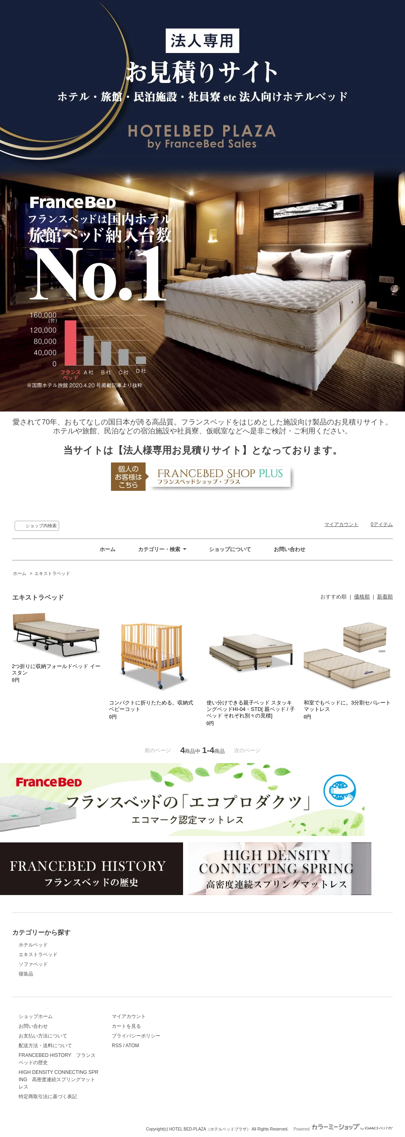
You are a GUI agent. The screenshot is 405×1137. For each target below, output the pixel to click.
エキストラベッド (52, 573)
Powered (343, 1129)
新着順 (385, 597)
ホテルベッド (33, 945)
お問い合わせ (289, 549)
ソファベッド (33, 964)
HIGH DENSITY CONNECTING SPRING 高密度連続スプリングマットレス (58, 1079)
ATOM (132, 1045)
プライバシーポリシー (136, 1036)
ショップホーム (36, 1016)
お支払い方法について (43, 1036)
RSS (117, 1045)
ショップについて (230, 549)
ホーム (107, 549)
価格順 (362, 597)
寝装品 (26, 974)
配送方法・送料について (45, 1045)
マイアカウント (341, 524)
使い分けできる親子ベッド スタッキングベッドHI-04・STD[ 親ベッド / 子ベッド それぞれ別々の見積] (251, 709)
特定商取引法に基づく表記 (48, 1096)
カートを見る (126, 1026)
